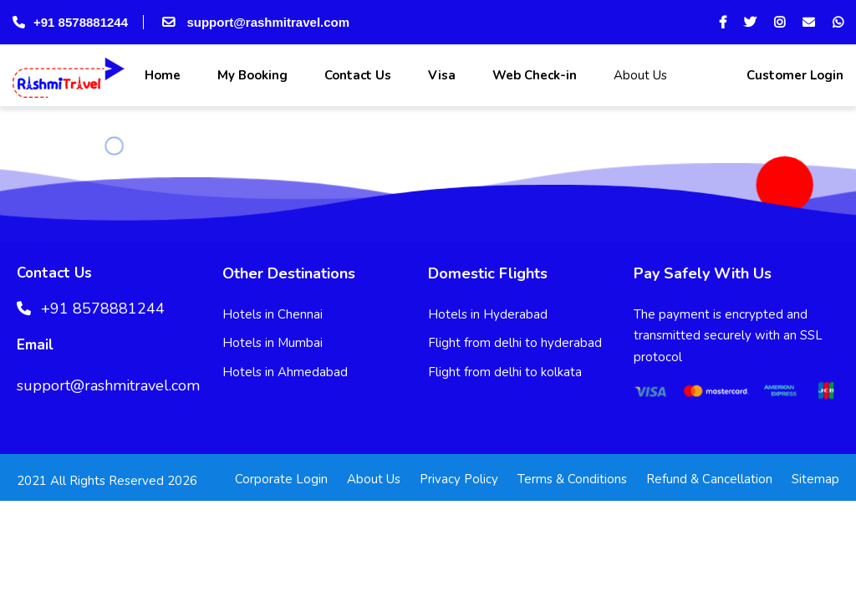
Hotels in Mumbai (272, 342)
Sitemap (815, 479)
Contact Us (356, 75)
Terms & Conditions (572, 479)
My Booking (251, 75)
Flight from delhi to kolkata (505, 372)
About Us (638, 75)
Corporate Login (281, 479)
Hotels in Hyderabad (488, 314)
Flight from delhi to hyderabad (515, 342)
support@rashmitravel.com (254, 22)
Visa (440, 75)
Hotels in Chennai (272, 314)
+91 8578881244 (70, 22)
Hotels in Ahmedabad (285, 372)
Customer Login (793, 75)
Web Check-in (533, 75)
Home (161, 75)
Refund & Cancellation (709, 479)
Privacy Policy (459, 479)
